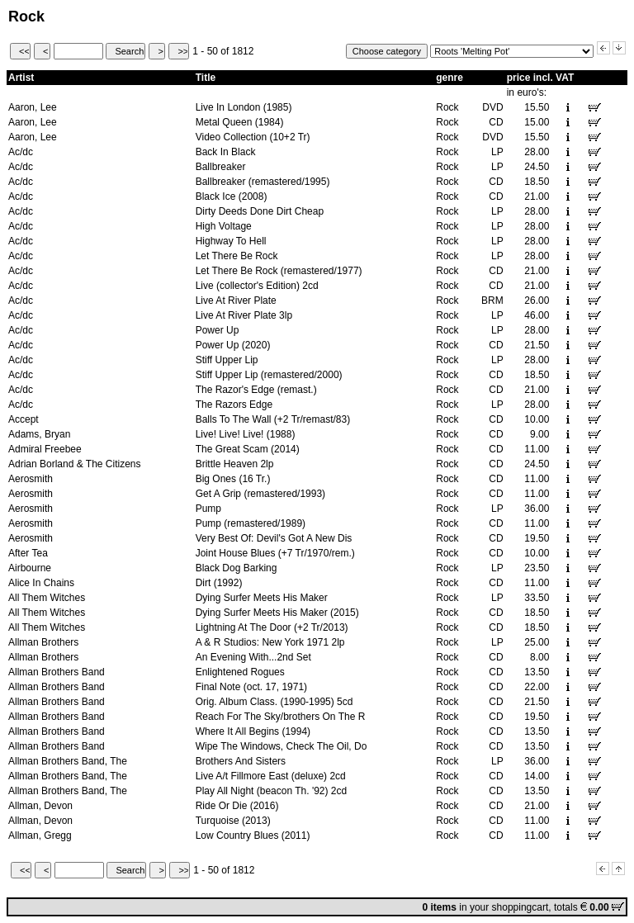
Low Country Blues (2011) (253, 835)
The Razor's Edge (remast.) (256, 389)
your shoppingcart (509, 907)
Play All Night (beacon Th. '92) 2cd (272, 791)
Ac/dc (20, 152)
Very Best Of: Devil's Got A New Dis (274, 538)
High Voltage (224, 226)
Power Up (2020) (233, 345)
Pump (208, 508)
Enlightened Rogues (240, 672)
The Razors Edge (234, 404)
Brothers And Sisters (241, 761)
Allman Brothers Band (56, 672)
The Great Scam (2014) (248, 449)
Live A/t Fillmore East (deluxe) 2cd (271, 776)
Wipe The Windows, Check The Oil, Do (281, 746)
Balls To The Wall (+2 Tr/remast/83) (273, 419)
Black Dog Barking (236, 568)
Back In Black (226, 152)
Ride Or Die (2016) (237, 806)
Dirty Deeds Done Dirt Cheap (260, 211)
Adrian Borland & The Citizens (74, 464)
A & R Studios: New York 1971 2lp (270, 642)
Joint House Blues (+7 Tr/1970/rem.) (275, 553)
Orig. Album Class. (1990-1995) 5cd (274, 702)
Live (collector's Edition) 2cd (257, 285)
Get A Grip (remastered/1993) (260, 493)
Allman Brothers (43, 642)
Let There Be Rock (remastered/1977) (279, 271)
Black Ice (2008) (231, 196)
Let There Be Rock (237, 256)
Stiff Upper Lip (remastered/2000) (269, 375)
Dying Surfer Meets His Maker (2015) (277, 612)
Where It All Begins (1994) (253, 731)
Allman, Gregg (40, 835)
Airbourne (29, 568)
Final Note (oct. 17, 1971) (251, 687)
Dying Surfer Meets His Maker (262, 598)
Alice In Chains (41, 583)
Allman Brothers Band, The (67, 761)
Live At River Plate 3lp (244, 315)
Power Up (217, 330)
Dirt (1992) (219, 583)
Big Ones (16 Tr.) (233, 479)
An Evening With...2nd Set (253, 657)
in (446, 907)
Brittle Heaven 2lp (235, 464)
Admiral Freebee (45, 449)
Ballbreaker (221, 167)
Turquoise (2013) (233, 820)
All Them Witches (46, 598)
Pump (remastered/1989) (250, 523)
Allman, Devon (40, 806)
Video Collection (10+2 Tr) (253, 137)
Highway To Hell (231, 241)
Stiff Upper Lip (227, 360)
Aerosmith (30, 479)
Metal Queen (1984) (240, 122)
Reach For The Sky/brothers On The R (281, 716)
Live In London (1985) (244, 107)
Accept (23, 419)
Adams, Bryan (39, 434)
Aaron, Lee (32, 107)
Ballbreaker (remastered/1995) (263, 181)
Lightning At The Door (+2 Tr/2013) (272, 627)
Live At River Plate (236, 300)
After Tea (28, 553)
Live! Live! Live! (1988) (246, 434)
